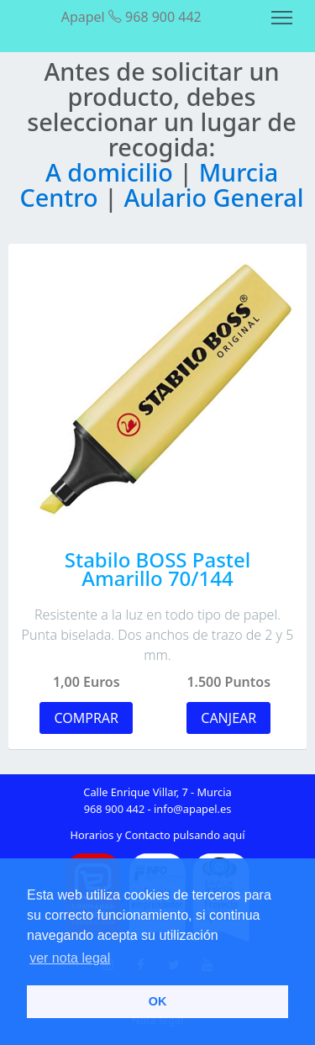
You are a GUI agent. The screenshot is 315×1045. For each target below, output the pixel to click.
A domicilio (112, 172)
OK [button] (158, 1001)
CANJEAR (228, 718)
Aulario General (213, 197)
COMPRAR (86, 718)
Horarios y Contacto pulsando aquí (158, 834)
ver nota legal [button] (69, 958)
